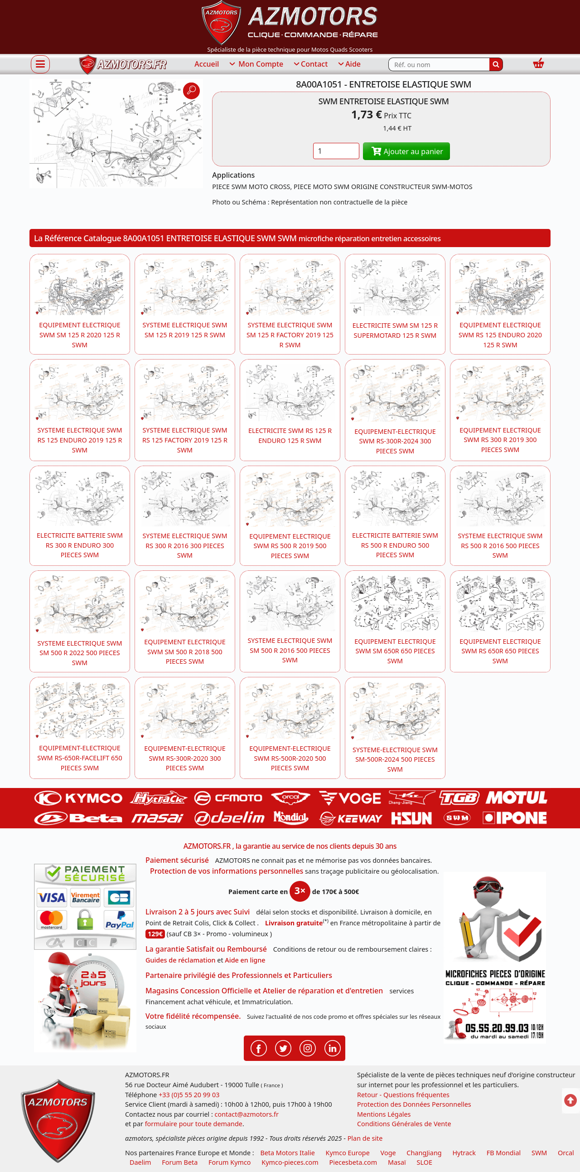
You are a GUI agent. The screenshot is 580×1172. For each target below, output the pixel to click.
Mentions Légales (384, 1114)
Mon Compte (255, 64)
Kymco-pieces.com (289, 1162)
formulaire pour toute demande (193, 1123)
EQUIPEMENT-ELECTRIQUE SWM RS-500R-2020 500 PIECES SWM (290, 758)
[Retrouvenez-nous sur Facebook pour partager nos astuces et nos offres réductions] (259, 1047)
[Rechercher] (496, 64)
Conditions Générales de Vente (404, 1123)
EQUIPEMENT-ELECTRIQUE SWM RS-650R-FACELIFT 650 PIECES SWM (79, 758)
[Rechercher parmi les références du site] (438, 64)
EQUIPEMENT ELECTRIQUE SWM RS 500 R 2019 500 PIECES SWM (289, 546)
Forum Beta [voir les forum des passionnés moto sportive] (180, 1162)
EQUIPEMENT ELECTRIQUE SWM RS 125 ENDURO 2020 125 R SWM (500, 335)
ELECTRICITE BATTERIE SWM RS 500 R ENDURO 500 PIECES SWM (395, 545)
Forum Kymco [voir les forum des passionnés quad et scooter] (229, 1162)
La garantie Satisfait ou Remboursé (206, 949)
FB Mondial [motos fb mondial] (504, 1152)
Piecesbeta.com (353, 1162)
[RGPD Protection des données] (495, 919)
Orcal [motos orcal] (566, 1152)
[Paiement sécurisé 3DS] (85, 907)
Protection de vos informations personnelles (226, 871)
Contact (310, 64)
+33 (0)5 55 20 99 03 (189, 1094)
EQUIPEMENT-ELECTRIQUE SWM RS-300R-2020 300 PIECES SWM (185, 758)
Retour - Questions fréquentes (403, 1094)
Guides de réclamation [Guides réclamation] (180, 960)
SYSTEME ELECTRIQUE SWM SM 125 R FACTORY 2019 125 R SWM (290, 335)
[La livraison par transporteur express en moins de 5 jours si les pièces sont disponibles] (85, 1001)
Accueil (206, 64)
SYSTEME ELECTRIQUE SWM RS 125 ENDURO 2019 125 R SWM (79, 440)
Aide (349, 64)
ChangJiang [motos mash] (423, 1152)
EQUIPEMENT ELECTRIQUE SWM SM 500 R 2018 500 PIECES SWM (184, 651)
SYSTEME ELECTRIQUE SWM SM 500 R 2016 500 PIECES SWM (289, 650)
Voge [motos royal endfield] (388, 1152)
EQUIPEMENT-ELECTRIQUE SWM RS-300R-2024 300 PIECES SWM (395, 441)
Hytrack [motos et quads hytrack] (464, 1152)
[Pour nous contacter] (495, 1005)
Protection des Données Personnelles (414, 1104)
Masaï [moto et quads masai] (397, 1162)
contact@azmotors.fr (247, 1114)
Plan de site (365, 1138)
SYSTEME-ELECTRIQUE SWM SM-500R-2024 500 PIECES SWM (395, 759)
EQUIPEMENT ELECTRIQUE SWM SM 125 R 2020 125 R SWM (79, 335)
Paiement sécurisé (177, 860)
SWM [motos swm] (539, 1152)
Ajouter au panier (406, 151)
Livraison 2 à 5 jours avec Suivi (197, 912)
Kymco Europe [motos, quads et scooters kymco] (348, 1152)
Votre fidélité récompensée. (193, 1016)
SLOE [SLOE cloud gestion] (424, 1162)
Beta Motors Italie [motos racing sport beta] (287, 1152)
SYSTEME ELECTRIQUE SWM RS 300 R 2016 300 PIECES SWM (184, 545)
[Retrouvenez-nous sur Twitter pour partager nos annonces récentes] (283, 1047)
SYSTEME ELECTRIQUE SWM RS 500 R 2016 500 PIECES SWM (500, 545)
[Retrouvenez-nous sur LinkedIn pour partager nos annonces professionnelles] (332, 1047)
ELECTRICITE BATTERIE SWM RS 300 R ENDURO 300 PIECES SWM (80, 545)
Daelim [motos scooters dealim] (140, 1162)
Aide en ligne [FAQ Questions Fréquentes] (245, 960)
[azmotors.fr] (123, 64)
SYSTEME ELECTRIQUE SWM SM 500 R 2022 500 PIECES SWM (79, 653)
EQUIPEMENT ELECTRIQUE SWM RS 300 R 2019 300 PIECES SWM (500, 440)
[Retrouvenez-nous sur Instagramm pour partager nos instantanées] (308, 1047)
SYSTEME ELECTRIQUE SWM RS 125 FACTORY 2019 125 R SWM (184, 440)
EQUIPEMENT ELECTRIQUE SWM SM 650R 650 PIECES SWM (394, 651)
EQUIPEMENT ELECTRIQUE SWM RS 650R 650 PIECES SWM (500, 651)
